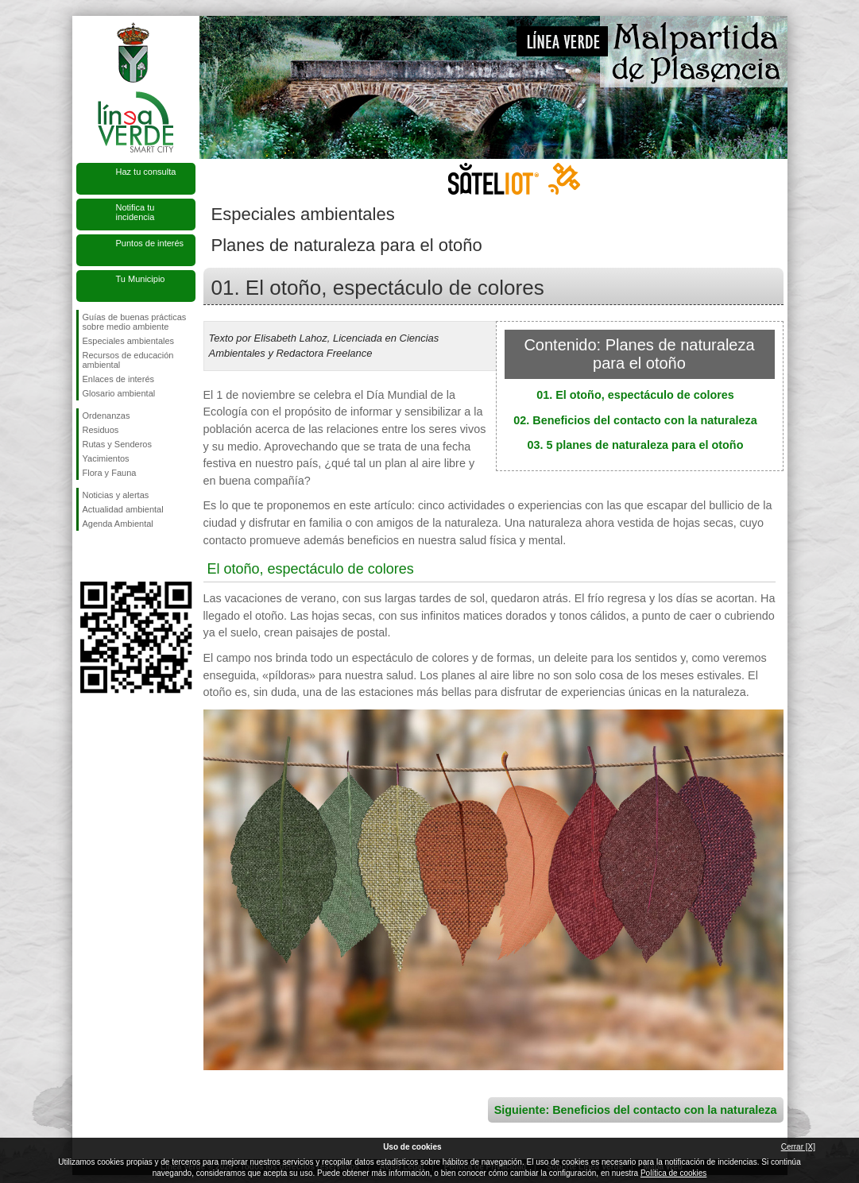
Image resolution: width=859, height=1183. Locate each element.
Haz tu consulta (146, 171)
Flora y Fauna (110, 472)
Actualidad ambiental (123, 509)
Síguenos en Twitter (112, 556)
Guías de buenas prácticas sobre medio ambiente (135, 321)
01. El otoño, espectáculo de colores (635, 395)
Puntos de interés (150, 243)
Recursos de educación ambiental (128, 359)
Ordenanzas (106, 415)
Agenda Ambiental (118, 523)
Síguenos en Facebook (85, 556)
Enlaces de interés (119, 379)
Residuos (101, 430)
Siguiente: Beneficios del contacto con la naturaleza (635, 1110)
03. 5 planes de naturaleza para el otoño (636, 445)
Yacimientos (106, 458)
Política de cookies (673, 1173)
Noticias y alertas (116, 495)
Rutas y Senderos (117, 444)
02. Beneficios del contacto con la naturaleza (634, 420)
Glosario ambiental (119, 393)
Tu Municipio (140, 279)
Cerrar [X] (798, 1146)
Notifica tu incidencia (135, 212)
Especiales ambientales (129, 341)
